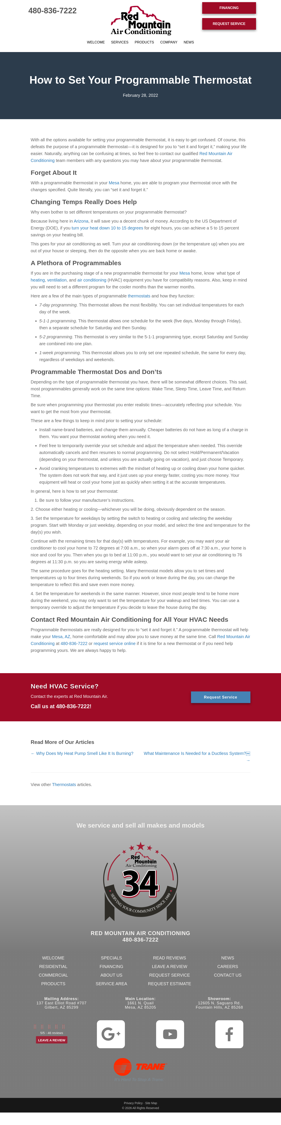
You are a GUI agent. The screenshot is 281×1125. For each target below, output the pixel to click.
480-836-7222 (52, 10)
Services (120, 42)
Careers (227, 966)
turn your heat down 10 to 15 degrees (107, 228)
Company (168, 42)
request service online (115, 643)
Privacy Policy (133, 1103)
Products (144, 42)
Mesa (114, 182)
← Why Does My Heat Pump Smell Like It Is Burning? (82, 753)
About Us (112, 975)
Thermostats (64, 784)
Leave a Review (169, 966)
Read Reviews (169, 958)
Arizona (81, 221)
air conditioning (91, 280)
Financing (111, 966)
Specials (111, 958)
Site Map (151, 1103)
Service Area (111, 983)
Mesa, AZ (61, 636)
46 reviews (55, 1033)
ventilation (57, 280)
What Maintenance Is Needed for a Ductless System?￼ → (197, 757)
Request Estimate (169, 983)
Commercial (53, 975)
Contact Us (227, 975)
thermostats (139, 296)
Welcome (96, 42)
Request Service (169, 975)
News (189, 42)
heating (38, 280)
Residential (53, 966)
